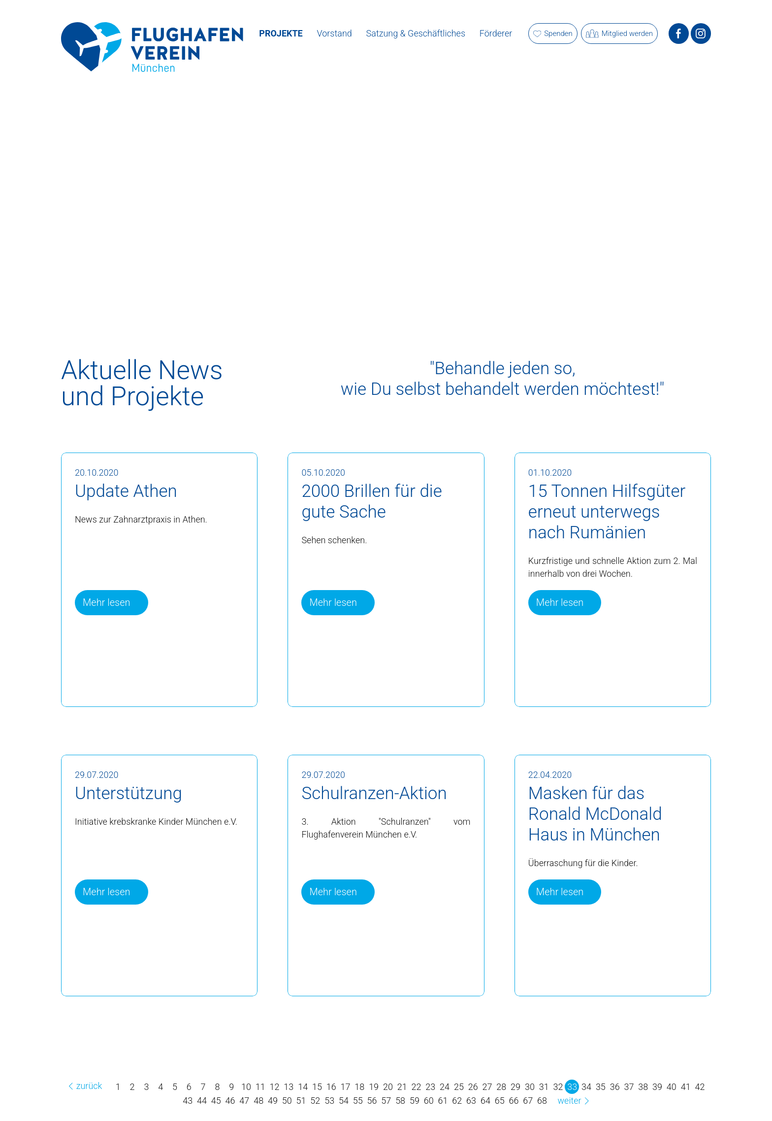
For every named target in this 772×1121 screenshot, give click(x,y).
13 (288, 1087)
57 (386, 1100)
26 (473, 1087)
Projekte (280, 33)
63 (471, 1100)
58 (400, 1100)
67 (528, 1100)
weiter (575, 1100)
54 (344, 1100)
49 (273, 1100)
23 (430, 1087)
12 (275, 1087)
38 (643, 1087)
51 (301, 1100)
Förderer (496, 33)
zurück (83, 1086)
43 (188, 1100)
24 (445, 1087)
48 (258, 1100)
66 (514, 1100)
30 (530, 1087)
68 (542, 1100)
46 (230, 1100)
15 (317, 1087)
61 (443, 1100)
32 (558, 1087)
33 (572, 1087)
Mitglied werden (619, 33)
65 (500, 1100)
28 (501, 1087)
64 (485, 1100)
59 (414, 1100)
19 (374, 1087)
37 (629, 1087)
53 (329, 1100)
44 (202, 1100)
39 (657, 1087)
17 (346, 1087)
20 (388, 1087)
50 (287, 1100)
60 (429, 1100)
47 (244, 1100)
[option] (386, 190)
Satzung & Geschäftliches (415, 33)
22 (416, 1087)
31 (544, 1087)
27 (487, 1087)
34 (586, 1087)
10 (246, 1087)
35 (601, 1087)
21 (402, 1087)
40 (671, 1087)
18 (359, 1087)
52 (315, 1100)
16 (331, 1087)
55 (358, 1100)
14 (303, 1087)
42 (700, 1087)
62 (457, 1100)
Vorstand (334, 33)
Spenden (553, 33)
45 (216, 1100)
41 (686, 1087)
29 (515, 1087)
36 (615, 1087)
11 (260, 1087)
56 (372, 1100)
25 (459, 1087)
